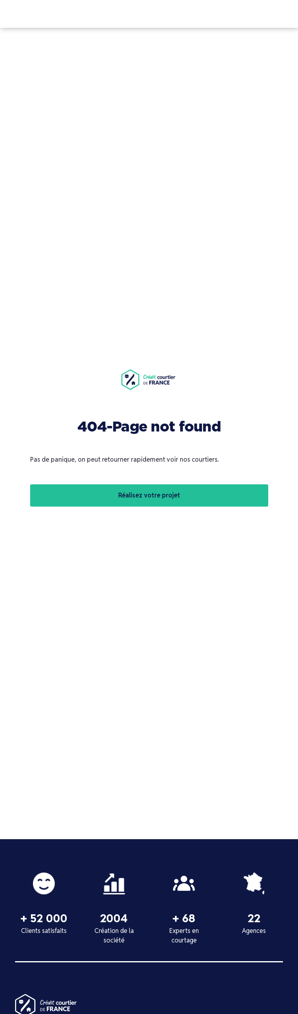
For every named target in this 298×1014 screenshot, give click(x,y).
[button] (291, 14)
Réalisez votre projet (149, 495)
